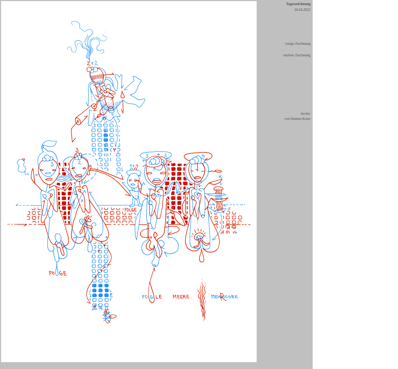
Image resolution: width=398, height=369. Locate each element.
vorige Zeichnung (298, 43)
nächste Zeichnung (297, 55)
